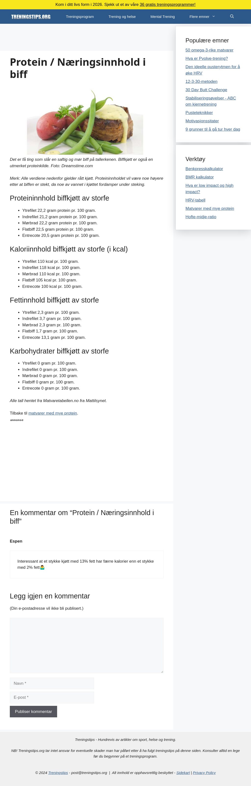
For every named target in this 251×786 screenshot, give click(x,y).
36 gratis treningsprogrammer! (168, 4)
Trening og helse (122, 16)
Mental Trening (163, 16)
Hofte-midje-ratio (201, 217)
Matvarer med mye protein (210, 208)
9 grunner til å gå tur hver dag (213, 129)
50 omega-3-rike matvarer (210, 50)
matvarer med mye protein (52, 413)
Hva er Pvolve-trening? (207, 58)
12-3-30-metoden (201, 81)
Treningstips (58, 773)
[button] (216, 16)
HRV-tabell (195, 200)
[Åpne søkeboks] (232, 16)
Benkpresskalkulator (204, 168)
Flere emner (206, 16)
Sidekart (183, 773)
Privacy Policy (204, 773)
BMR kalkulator (200, 177)
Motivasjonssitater (202, 121)
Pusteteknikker (199, 112)
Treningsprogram (80, 16)
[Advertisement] (86, 37)
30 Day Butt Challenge (206, 90)
